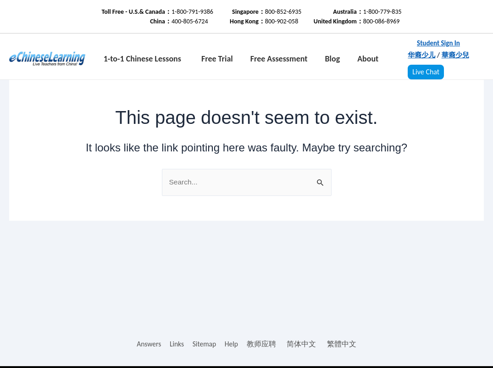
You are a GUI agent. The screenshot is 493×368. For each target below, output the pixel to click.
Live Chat (425, 71)
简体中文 (302, 344)
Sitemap (205, 344)
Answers (148, 344)
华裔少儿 (421, 55)
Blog (332, 59)
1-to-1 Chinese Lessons (142, 59)
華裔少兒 (455, 55)
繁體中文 (342, 344)
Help (232, 344)
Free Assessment (279, 59)
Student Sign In (438, 43)
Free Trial (217, 59)
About (367, 59)
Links (176, 344)
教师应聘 (262, 344)
